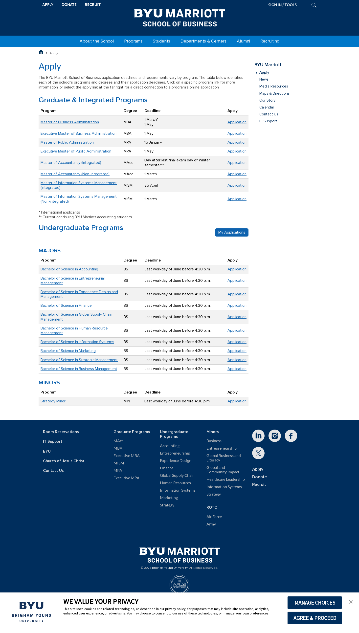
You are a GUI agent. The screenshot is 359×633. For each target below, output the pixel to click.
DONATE (69, 4)
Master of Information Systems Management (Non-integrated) (79, 199)
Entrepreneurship (175, 453)
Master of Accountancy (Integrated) (71, 162)
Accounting (170, 445)
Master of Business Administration (70, 122)
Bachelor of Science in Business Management (79, 368)
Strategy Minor (53, 401)
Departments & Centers (203, 41)
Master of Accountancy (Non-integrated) (75, 174)
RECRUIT (93, 4)
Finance (166, 468)
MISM (118, 463)
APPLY (47, 4)
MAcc (118, 440)
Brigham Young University (170, 568)
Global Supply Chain (177, 475)
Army (211, 524)
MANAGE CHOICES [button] (314, 602)
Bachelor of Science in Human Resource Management (74, 330)
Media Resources (273, 86)
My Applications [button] (231, 232)
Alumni (243, 41)
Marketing (169, 497)
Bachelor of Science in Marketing (68, 350)
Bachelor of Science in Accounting (69, 269)
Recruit (259, 484)
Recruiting (269, 41)
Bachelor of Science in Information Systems (77, 341)
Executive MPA (126, 478)
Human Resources (175, 482)
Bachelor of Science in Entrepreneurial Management (73, 280)
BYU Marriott (267, 65)
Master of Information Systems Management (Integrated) (79, 185)
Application (237, 122)
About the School (97, 41)
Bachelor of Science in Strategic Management (79, 359)
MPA (117, 470)
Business (214, 440)
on (244, 198)
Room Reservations (61, 432)
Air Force (214, 516)
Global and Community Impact (222, 469)
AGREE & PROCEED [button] (314, 617)
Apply (264, 72)
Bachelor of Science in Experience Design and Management (79, 294)
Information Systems (177, 490)
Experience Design (175, 460)
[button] (351, 601)
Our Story (267, 100)
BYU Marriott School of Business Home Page (41, 51)
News (264, 79)
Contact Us (268, 114)
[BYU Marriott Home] (179, 16)
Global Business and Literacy (223, 457)
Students (161, 41)
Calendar (266, 107)
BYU (47, 451)
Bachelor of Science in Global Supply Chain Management (76, 317)
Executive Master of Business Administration (78, 133)
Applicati (234, 198)
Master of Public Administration (67, 142)
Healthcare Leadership (225, 479)
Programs (133, 41)
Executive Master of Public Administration (76, 151)
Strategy (167, 505)
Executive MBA (126, 455)
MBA (117, 448)
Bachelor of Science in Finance (66, 305)
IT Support (268, 121)
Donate (259, 477)
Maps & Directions (274, 93)
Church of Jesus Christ (64, 461)
